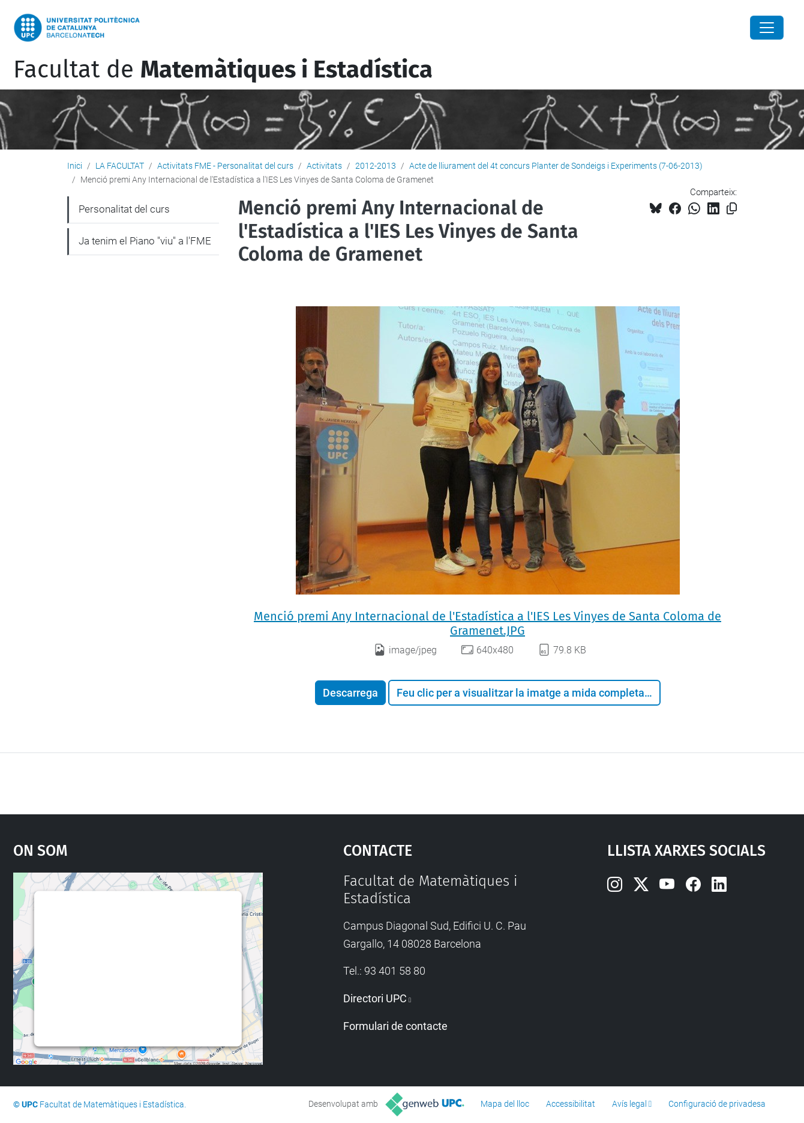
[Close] (767, 28)
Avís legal (629, 1104)
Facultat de (223, 69)
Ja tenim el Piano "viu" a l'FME (145, 241)
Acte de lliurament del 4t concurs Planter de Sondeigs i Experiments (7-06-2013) (556, 166)
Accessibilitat (570, 1104)
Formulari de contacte (395, 1026)
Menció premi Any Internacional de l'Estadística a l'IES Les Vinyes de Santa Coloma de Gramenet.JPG (487, 623)
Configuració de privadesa (717, 1104)
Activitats (324, 166)
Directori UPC (375, 998)
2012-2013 (375, 166)
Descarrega (350, 692)
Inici (74, 166)
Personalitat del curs (124, 209)
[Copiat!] (732, 209)
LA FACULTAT (119, 166)
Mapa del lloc (505, 1104)
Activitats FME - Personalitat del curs (225, 166)
